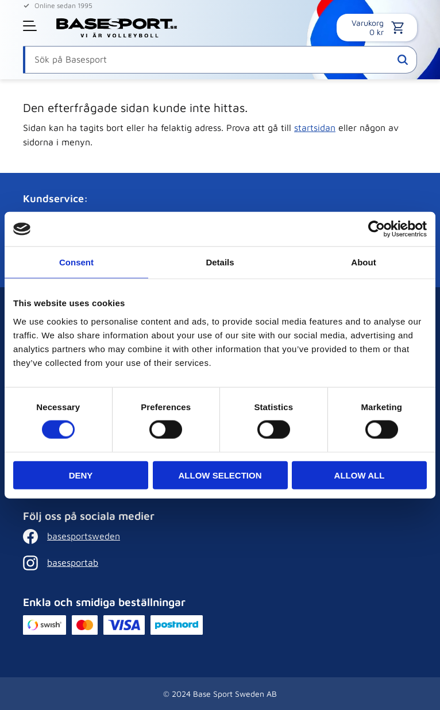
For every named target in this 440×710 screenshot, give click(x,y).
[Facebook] (107, 536)
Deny (81, 475)
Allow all (359, 475)
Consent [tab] (76, 262)
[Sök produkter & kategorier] (220, 60)
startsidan (314, 127)
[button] (31, 26)
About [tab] (363, 262)
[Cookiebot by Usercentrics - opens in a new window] (376, 229)
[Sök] (402, 60)
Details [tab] (220, 262)
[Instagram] (107, 563)
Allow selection (220, 475)
